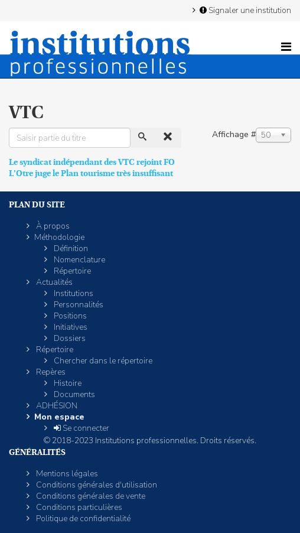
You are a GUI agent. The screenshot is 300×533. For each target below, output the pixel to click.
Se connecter (80, 428)
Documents (73, 394)
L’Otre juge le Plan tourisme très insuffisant (91, 173)
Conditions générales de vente (89, 496)
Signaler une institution (244, 10)
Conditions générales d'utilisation (95, 484)
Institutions (72, 293)
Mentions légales (66, 473)
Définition (70, 248)
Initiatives (69, 327)
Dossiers (69, 338)
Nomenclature (78, 259)
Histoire (66, 383)
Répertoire (71, 271)
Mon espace (59, 416)
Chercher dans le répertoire (102, 360)
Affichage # (234, 134)
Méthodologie (59, 237)
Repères (50, 372)
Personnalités (77, 304)
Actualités (53, 282)
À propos (52, 226)
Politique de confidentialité (82, 518)
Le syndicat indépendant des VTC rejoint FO (92, 161)
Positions (69, 315)
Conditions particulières (78, 507)
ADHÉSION (55, 405)
